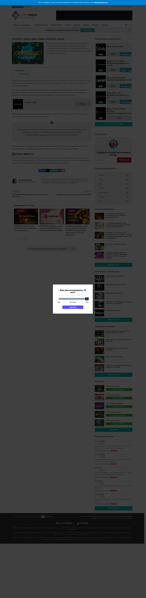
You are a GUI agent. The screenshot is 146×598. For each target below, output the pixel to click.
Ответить (73, 307)
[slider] (87, 298)
